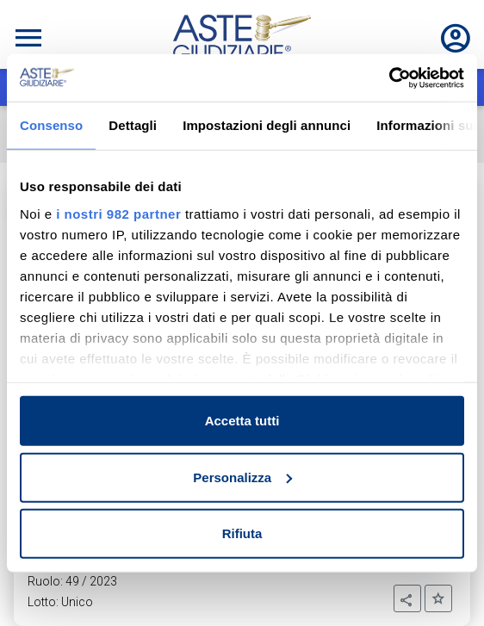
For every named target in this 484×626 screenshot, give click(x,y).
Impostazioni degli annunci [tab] (267, 125)
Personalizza (242, 476)
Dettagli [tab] (133, 125)
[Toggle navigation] (28, 38)
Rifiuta (242, 533)
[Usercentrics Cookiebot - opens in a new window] (388, 77)
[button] (407, 598)
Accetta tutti (242, 420)
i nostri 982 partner (118, 213)
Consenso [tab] (51, 125)
